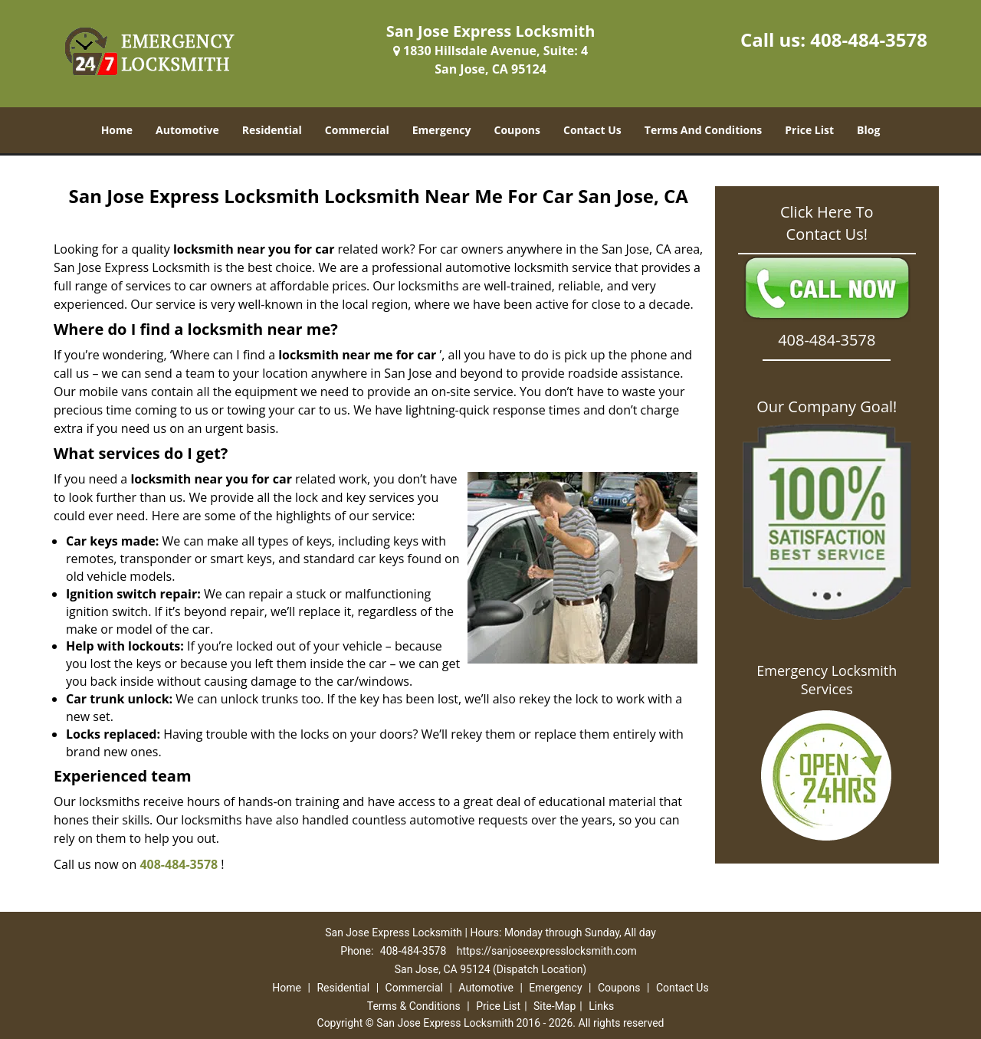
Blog (868, 130)
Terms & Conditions (414, 1006)
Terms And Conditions (704, 130)
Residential (272, 130)
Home (117, 130)
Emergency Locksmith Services (826, 679)
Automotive (187, 130)
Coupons (517, 130)
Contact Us (592, 130)
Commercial (357, 130)
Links (601, 1006)
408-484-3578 (868, 39)
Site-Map (554, 1006)
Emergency (441, 130)
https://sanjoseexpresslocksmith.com (547, 951)
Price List (809, 130)
